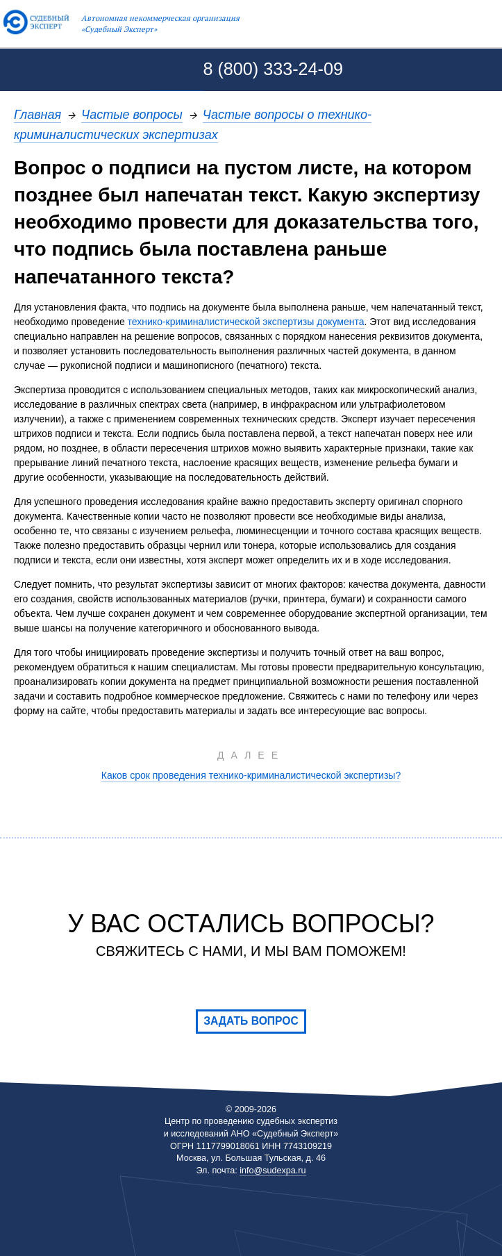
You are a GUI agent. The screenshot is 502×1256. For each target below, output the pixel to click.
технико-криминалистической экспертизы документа (246, 321)
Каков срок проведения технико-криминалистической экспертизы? (251, 775)
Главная (37, 114)
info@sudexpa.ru (273, 1170)
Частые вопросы (132, 114)
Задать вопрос (251, 1020)
